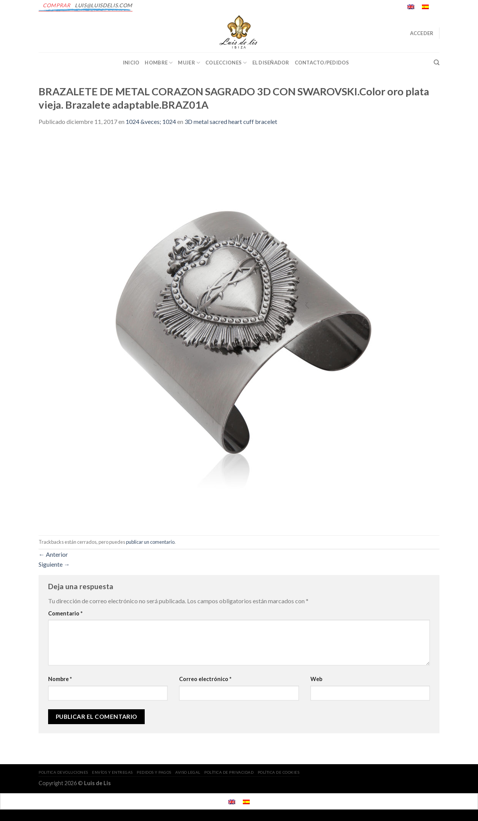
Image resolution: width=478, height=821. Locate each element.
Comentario (65, 613)
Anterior (53, 554)
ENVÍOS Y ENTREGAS (112, 772)
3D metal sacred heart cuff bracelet (230, 121)
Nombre (60, 679)
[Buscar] (436, 62)
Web (316, 679)
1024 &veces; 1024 (151, 121)
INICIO (131, 62)
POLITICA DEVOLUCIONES (63, 772)
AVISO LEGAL (187, 772)
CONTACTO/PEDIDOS (322, 62)
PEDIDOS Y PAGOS (154, 772)
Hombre (159, 62)
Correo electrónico (205, 679)
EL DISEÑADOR (270, 62)
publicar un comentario (150, 542)
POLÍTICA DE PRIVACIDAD (229, 772)
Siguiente (54, 564)
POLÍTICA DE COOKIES (279, 772)
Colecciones (226, 62)
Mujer (189, 62)
